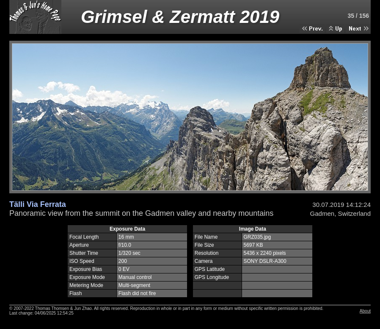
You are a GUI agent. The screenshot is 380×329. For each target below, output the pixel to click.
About (365, 311)
